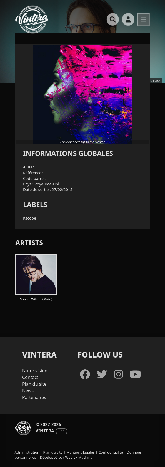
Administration (27, 452)
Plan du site (34, 384)
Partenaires (34, 397)
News (28, 391)
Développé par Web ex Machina (66, 457)
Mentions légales (80, 452)
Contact (30, 377)
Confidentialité (111, 452)
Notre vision (35, 371)
